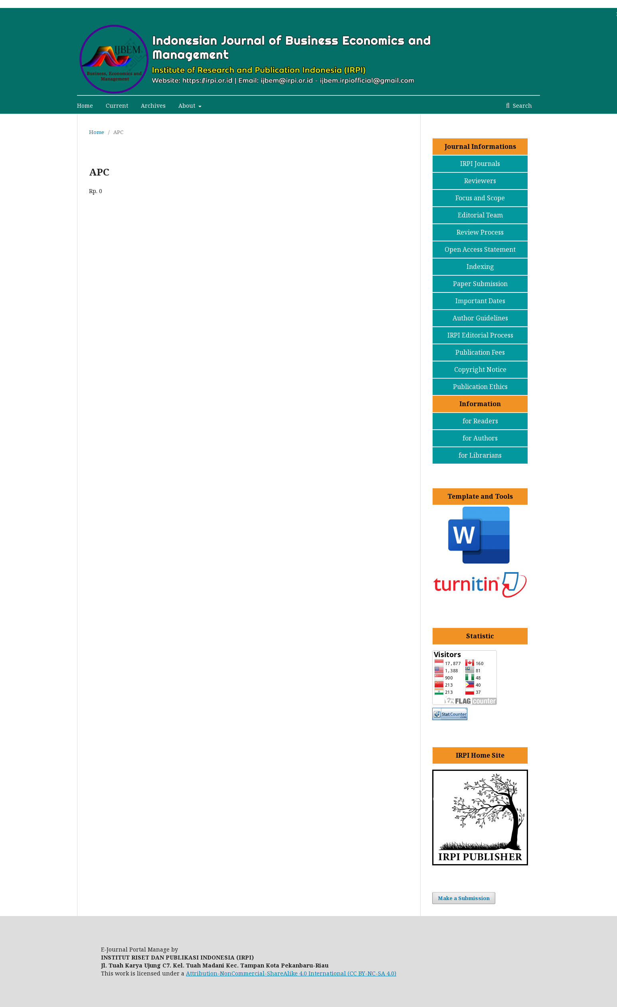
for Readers (480, 421)
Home (85, 105)
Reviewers (480, 180)
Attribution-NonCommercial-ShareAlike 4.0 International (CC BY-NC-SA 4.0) (291, 973)
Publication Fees (480, 352)
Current (117, 105)
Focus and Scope (480, 198)
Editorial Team (480, 215)
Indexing (480, 266)
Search (521, 105)
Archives (153, 105)
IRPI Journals (480, 163)
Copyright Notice (480, 369)
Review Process (480, 232)
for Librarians (480, 455)
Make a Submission (464, 898)
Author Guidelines (480, 318)
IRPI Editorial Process (480, 335)
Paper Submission (480, 283)
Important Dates (480, 300)
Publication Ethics (480, 386)
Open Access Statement (480, 249)
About (187, 105)
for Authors (480, 438)
